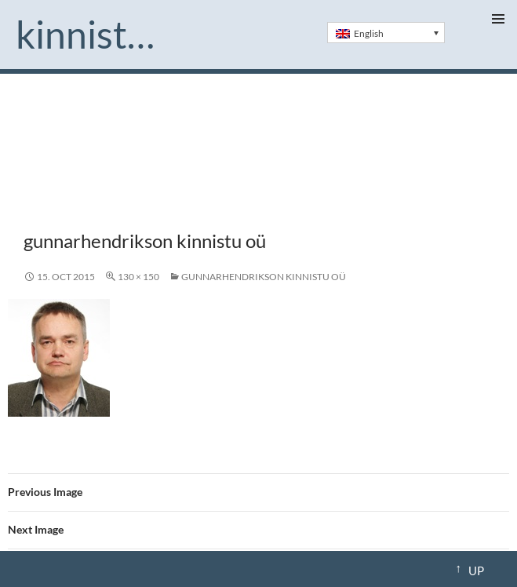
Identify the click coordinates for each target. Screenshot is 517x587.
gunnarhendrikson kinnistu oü (263, 277)
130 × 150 (138, 277)
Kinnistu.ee (92, 34)
